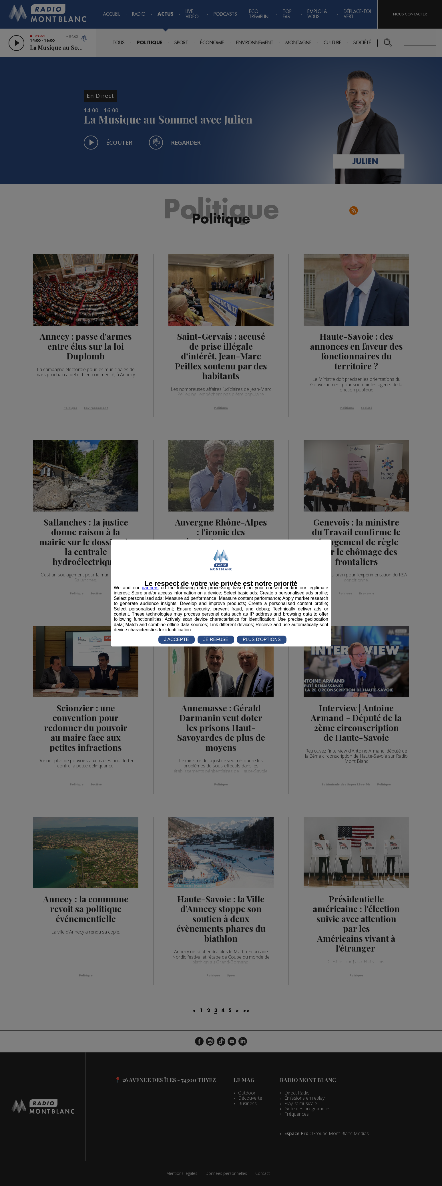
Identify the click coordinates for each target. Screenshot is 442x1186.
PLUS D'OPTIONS (262, 639)
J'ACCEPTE (176, 639)
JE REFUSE (215, 639)
